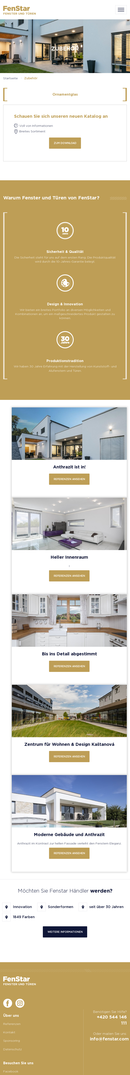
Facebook (10, 1071)
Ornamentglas (65, 94)
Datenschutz (12, 1049)
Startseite (10, 78)
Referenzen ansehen (69, 479)
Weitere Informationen (65, 931)
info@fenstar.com (109, 1038)
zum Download (65, 143)
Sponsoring (11, 1040)
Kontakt (9, 1032)
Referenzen (12, 1024)
